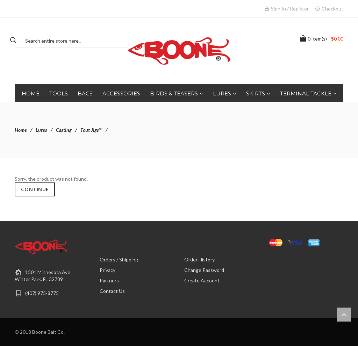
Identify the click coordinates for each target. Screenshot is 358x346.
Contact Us (112, 291)
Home (21, 130)
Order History (199, 259)
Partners (109, 280)
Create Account (202, 280)
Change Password (204, 270)
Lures (41, 130)
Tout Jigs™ (91, 130)
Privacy (107, 270)
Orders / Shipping (119, 259)
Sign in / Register (290, 9)
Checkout (332, 9)
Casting (64, 130)
